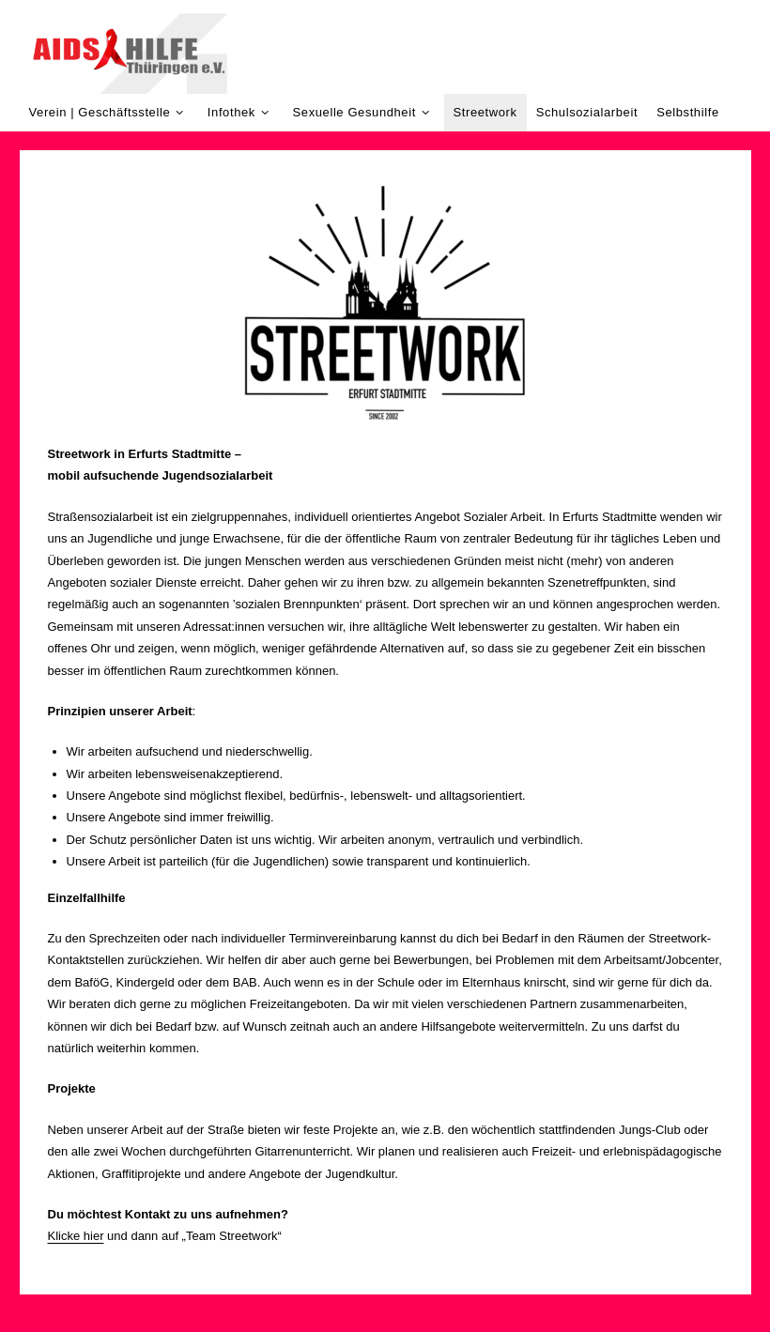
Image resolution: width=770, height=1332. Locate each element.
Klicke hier (76, 1236)
